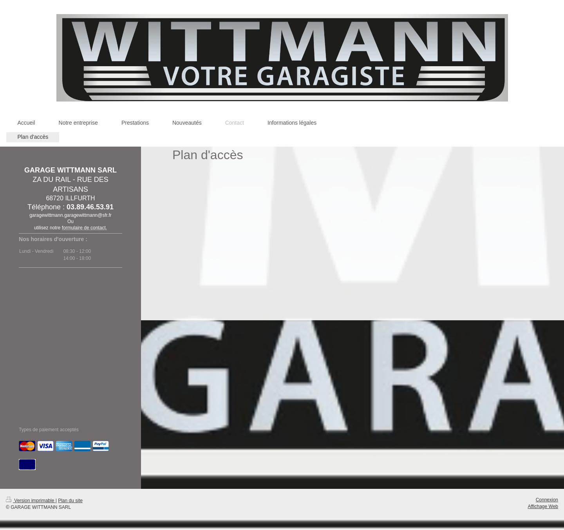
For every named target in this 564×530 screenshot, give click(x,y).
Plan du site (70, 500)
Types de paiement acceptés (49, 429)
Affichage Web (543, 506)
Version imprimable (31, 500)
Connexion (547, 500)
